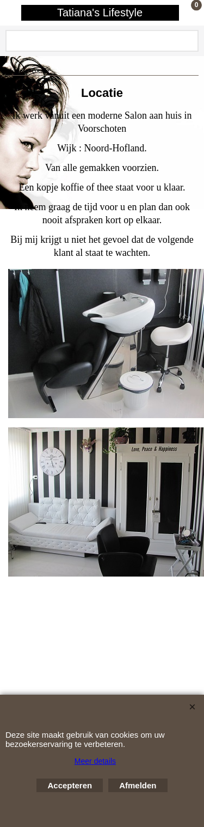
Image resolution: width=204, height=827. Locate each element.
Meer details (95, 761)
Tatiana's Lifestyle (100, 13)
